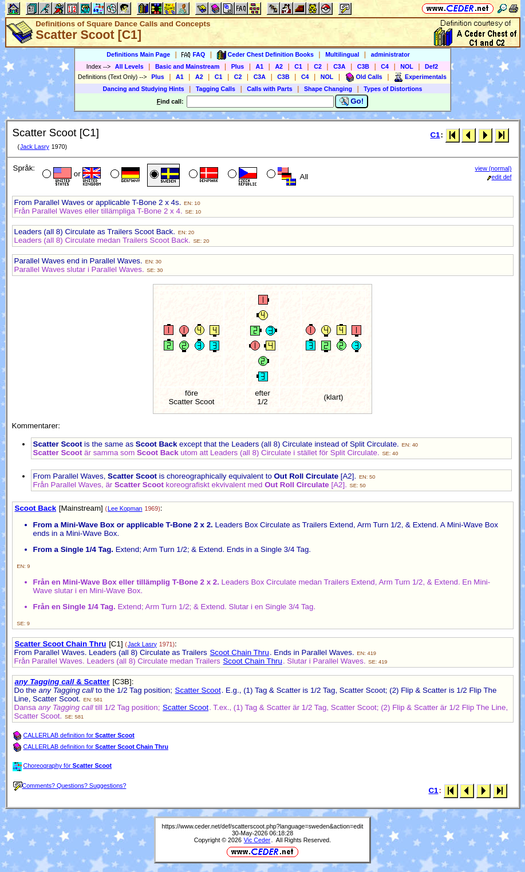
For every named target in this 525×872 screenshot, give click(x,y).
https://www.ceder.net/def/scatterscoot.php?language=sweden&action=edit (263, 826)
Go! (352, 101)
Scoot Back (36, 508)
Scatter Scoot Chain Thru (60, 644)
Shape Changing (328, 88)
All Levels (129, 66)
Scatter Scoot (198, 690)
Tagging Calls (215, 88)
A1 (260, 66)
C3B (363, 66)
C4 (385, 66)
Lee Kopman (125, 508)
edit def (499, 176)
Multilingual (342, 54)
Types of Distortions (393, 88)
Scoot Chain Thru (239, 652)
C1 (298, 66)
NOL (406, 66)
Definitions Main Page (138, 54)
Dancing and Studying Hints (143, 88)
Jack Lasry (34, 146)
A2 (279, 66)
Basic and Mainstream (187, 66)
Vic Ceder (257, 840)
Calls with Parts (269, 88)
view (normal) (493, 168)
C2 (318, 66)
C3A (339, 66)
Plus (237, 66)
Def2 (431, 66)
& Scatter (62, 681)
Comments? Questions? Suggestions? (70, 785)
